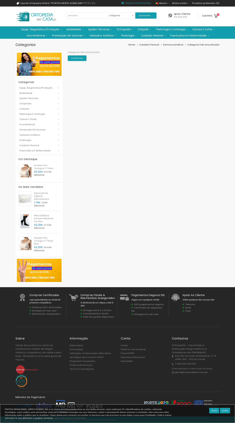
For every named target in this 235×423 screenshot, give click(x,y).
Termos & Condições (82, 369)
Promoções (76, 349)
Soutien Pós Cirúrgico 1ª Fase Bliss (43, 167)
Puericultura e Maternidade (188, 35)
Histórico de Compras (133, 349)
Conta (124, 345)
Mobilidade (73, 29)
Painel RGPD (128, 353)
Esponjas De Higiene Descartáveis (41, 196)
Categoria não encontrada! (203, 44)
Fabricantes (77, 345)
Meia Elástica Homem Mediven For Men (44, 218)
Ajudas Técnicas (99, 29)
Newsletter (127, 361)
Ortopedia (124, 29)
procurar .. (146, 15)
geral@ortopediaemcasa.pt (191, 372)
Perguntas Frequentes (82, 361)
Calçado (143, 29)
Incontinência (36, 35)
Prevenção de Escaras (67, 35)
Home (131, 44)
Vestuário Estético (101, 35)
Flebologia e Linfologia (170, 29)
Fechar (214, 410)
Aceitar (225, 410)
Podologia (127, 35)
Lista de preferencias (133, 357)
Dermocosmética (173, 44)
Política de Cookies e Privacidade (70, 418)
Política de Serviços (81, 365)
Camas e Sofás (202, 29)
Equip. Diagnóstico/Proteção (40, 29)
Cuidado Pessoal (152, 35)
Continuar (77, 58)
